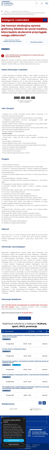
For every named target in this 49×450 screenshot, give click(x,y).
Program (5, 159)
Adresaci (5, 229)
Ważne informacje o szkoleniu (14, 70)
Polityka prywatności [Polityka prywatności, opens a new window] (17, 437)
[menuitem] (36, 445)
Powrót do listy (24, 318)
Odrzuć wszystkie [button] (14, 444)
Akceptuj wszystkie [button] (13, 440)
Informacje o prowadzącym (13, 247)
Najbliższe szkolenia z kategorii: (24, 325)
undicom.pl (27, 448)
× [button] (24, 418)
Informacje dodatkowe (11, 299)
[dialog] (14, 432)
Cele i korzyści (8, 108)
